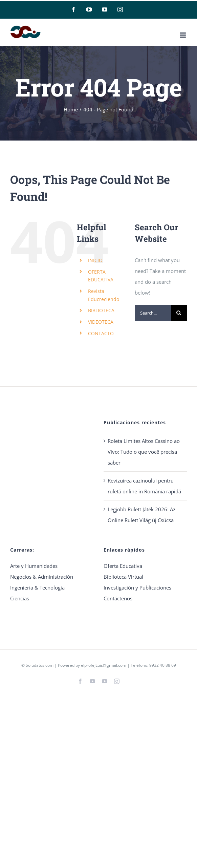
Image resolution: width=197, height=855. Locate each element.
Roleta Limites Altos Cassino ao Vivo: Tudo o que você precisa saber (144, 451)
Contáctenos (118, 598)
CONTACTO (101, 333)
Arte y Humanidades (34, 565)
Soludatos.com (39, 665)
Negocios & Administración (41, 576)
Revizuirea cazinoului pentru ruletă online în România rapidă (144, 486)
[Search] (179, 313)
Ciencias (19, 598)
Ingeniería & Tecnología (37, 587)
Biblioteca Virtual (123, 576)
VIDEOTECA (100, 322)
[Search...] (153, 313)
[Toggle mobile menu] (183, 35)
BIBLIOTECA (101, 310)
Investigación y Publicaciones (137, 587)
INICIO (95, 260)
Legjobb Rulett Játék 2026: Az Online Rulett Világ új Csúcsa (141, 514)
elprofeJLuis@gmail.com (103, 665)
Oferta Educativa (123, 565)
